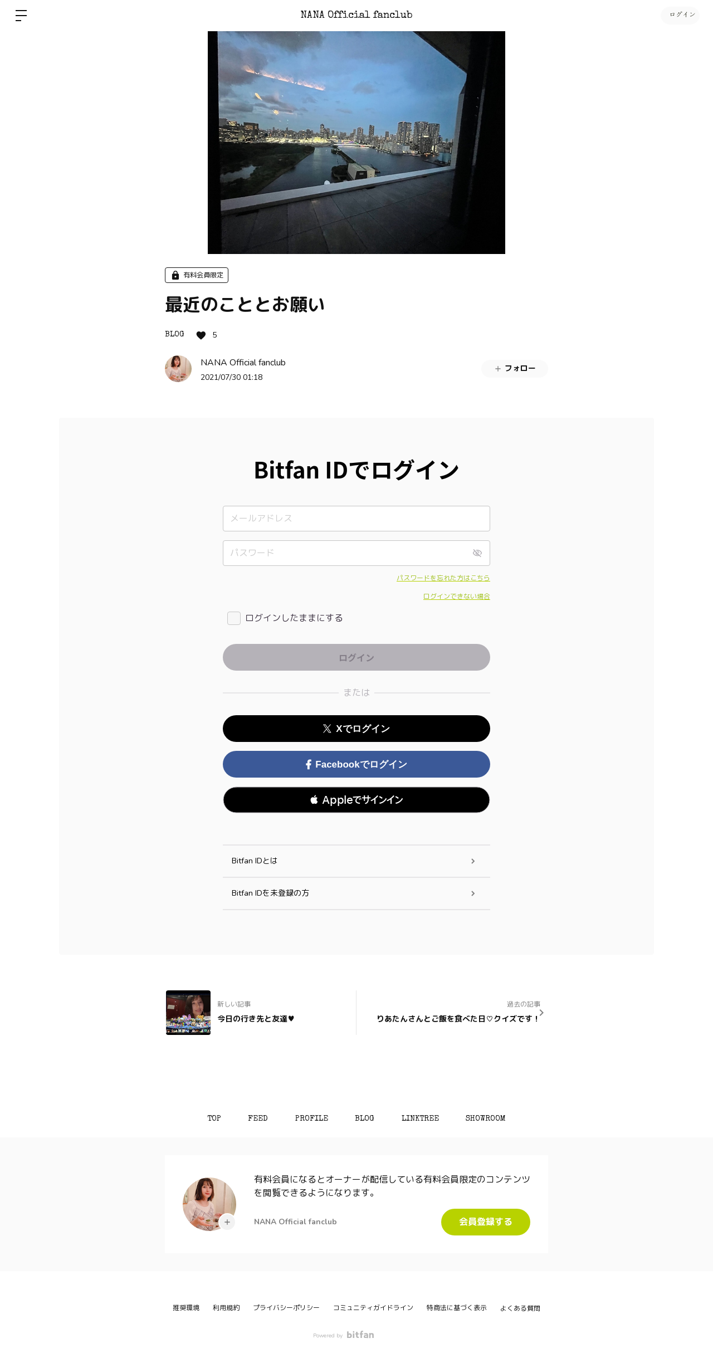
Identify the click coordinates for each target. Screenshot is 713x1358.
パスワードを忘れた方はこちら (443, 578)
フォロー (515, 368)
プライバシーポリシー (286, 1307)
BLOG (174, 335)
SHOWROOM (488, 1119)
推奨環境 (186, 1307)
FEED (257, 1119)
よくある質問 (520, 1308)
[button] (356, 800)
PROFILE (311, 1119)
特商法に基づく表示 (457, 1307)
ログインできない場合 (456, 596)
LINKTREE (421, 1119)
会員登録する (485, 1222)
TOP (212, 1119)
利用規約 (226, 1307)
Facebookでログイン (356, 764)
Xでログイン (356, 729)
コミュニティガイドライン (373, 1307)
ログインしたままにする (294, 618)
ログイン (679, 15)
